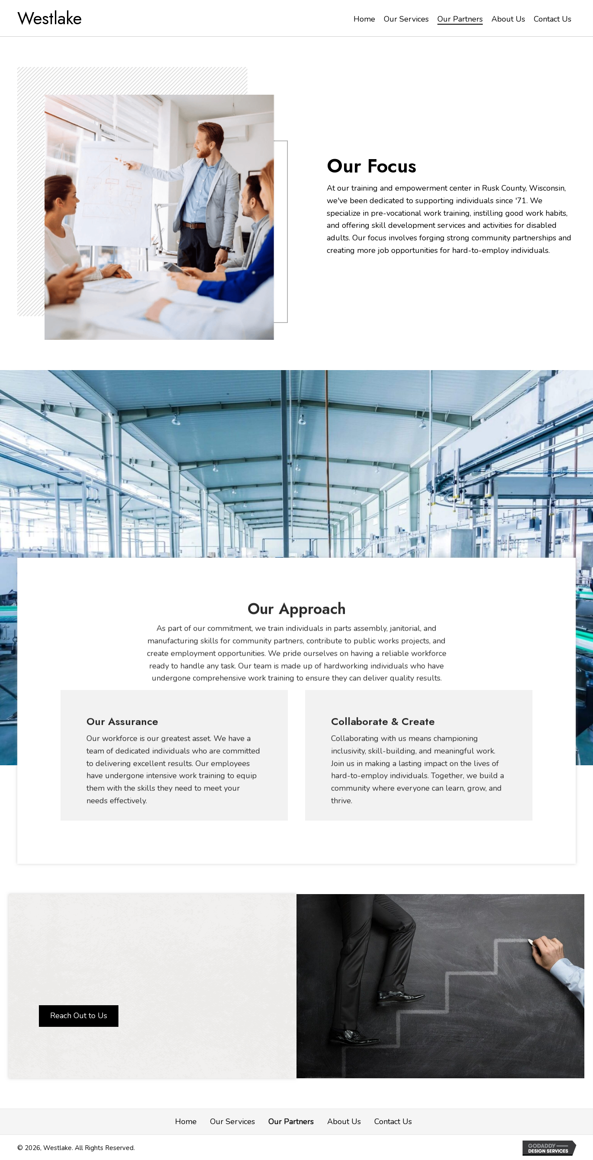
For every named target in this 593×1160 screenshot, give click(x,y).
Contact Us (393, 1121)
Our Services (232, 1121)
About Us (344, 1121)
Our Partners (291, 1121)
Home (186, 1121)
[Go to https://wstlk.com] (54, 18)
